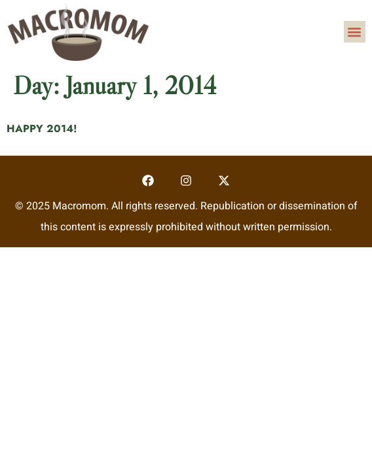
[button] (354, 32)
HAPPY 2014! (42, 128)
